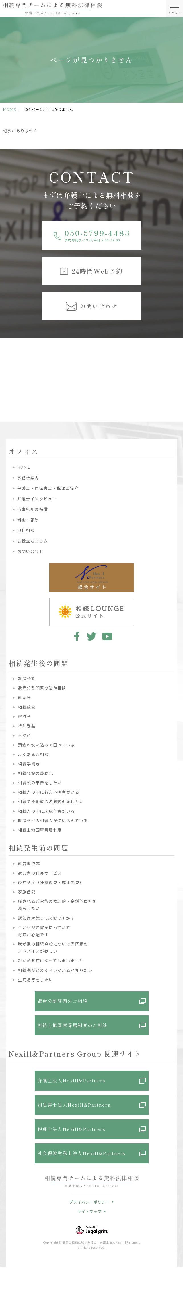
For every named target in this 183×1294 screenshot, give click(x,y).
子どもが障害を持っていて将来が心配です (44, 931)
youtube (107, 636)
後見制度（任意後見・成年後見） (51, 882)
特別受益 (27, 726)
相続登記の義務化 (35, 773)
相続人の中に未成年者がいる (46, 811)
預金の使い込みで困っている (46, 744)
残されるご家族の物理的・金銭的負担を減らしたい (57, 904)
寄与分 (24, 716)
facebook (76, 636)
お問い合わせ (30, 551)
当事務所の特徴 (32, 509)
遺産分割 (27, 678)
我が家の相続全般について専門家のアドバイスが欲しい (53, 947)
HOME (9, 109)
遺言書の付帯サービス (40, 873)
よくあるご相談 (33, 754)
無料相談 (26, 530)
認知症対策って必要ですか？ (46, 918)
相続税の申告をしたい (40, 782)
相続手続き (29, 764)
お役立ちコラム (32, 541)
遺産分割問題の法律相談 (42, 688)
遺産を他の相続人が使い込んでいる (53, 820)
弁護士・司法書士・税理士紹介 (48, 488)
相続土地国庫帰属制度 (40, 830)
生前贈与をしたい (35, 979)
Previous (5, 365)
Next (178, 365)
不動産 (24, 735)
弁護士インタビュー (37, 498)
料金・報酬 (28, 520)
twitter (91, 636)
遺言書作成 (29, 863)
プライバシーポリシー (89, 1202)
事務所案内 (28, 477)
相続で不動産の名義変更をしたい (51, 801)
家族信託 (27, 892)
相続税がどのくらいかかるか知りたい (55, 970)
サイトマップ (89, 1211)
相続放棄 (27, 707)
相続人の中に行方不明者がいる (48, 792)
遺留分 (24, 697)
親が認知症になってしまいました (50, 960)
